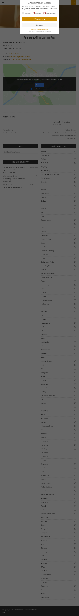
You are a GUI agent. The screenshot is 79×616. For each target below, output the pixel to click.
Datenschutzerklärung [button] (40, 31)
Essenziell (26, 13)
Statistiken (37, 13)
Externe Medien (49, 13)
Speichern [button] (39, 25)
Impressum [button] (48, 31)
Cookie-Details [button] (31, 31)
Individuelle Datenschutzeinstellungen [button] (39, 29)
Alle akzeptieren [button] (39, 19)
